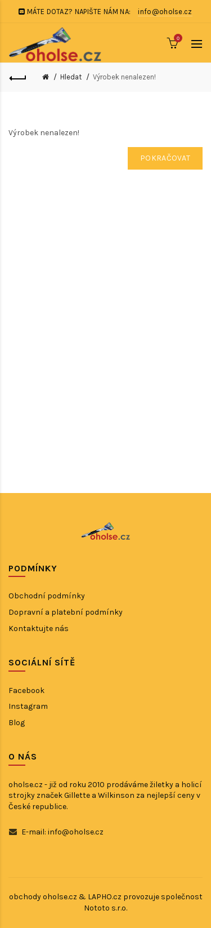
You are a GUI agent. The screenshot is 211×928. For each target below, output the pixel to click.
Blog (16, 722)
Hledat (71, 77)
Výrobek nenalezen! (124, 77)
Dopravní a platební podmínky (65, 612)
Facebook (26, 690)
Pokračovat (165, 158)
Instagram (28, 706)
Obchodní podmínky (46, 596)
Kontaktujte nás (38, 628)
